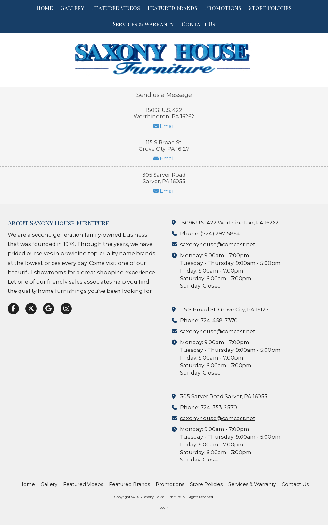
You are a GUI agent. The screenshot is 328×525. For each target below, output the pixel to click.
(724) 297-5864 (220, 233)
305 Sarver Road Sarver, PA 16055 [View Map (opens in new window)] (223, 396)
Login (164, 507)
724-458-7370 (219, 320)
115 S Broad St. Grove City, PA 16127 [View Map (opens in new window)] (224, 309)
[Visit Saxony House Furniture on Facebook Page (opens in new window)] (13, 308)
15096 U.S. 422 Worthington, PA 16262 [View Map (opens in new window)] (229, 222)
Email (164, 126)
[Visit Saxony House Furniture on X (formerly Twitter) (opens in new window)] (31, 308)
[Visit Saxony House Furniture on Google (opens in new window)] (48, 308)
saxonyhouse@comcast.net (217, 244)
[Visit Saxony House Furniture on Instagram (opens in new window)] (66, 308)
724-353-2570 (219, 407)
